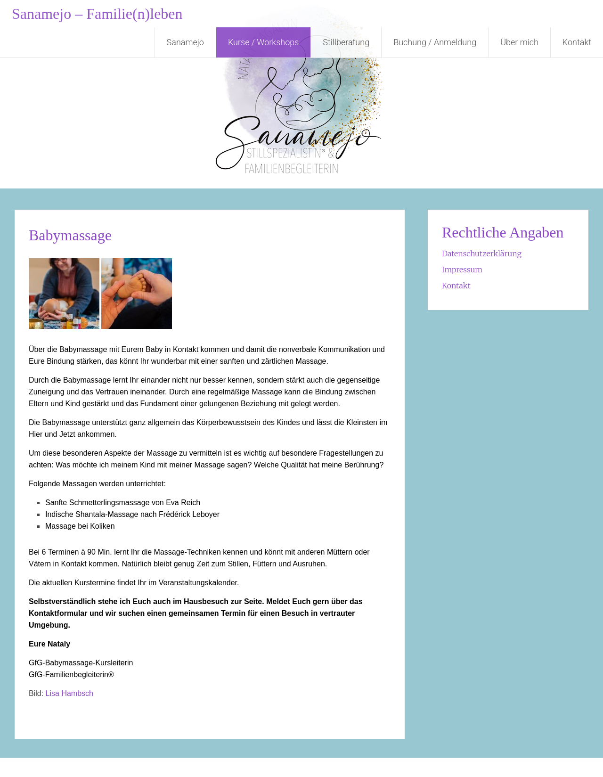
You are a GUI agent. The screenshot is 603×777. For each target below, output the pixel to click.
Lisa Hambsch (69, 693)
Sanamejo (185, 42)
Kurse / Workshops (263, 42)
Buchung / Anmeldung (434, 42)
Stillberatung (346, 42)
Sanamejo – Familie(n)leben (97, 13)
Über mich (519, 42)
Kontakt (576, 42)
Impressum (462, 269)
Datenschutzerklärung (482, 253)
